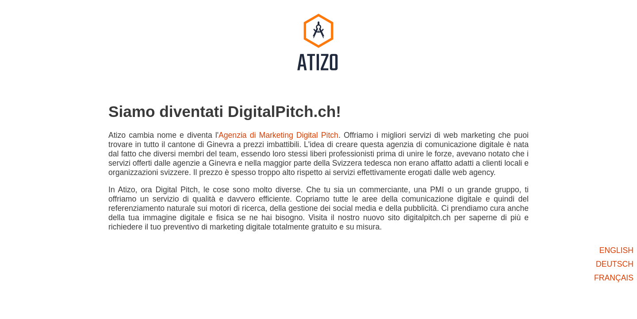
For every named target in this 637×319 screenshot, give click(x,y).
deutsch (614, 264)
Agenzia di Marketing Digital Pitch (278, 135)
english (616, 250)
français (613, 277)
